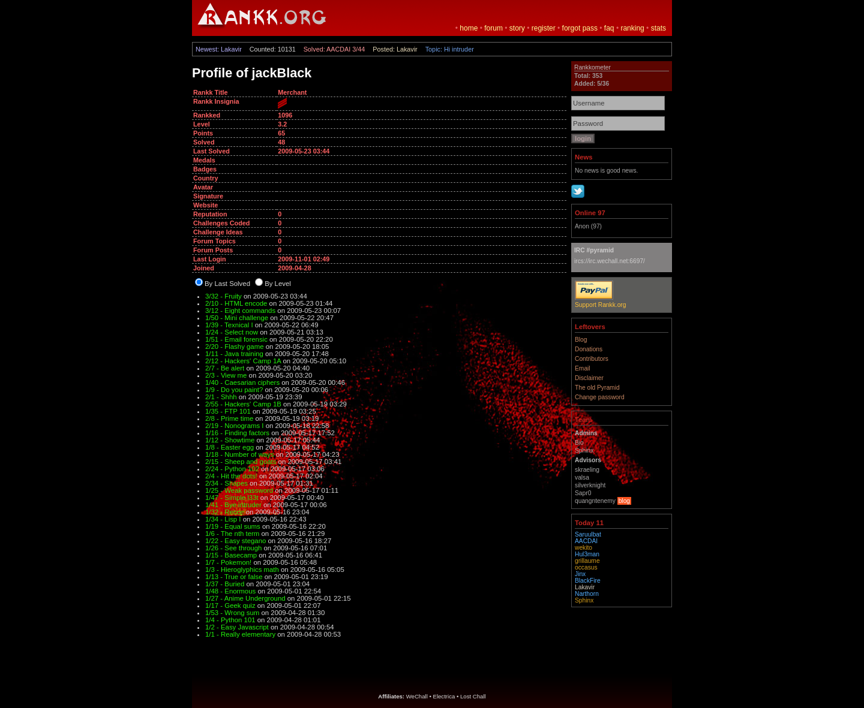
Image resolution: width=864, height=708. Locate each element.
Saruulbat (588, 534)
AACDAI (586, 541)
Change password (600, 397)
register (544, 28)
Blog (581, 339)
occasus (586, 567)
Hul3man (587, 554)
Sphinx (584, 600)
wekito (583, 547)
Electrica (444, 696)
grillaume (587, 561)
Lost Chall (473, 696)
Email (582, 368)
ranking (632, 28)
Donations (588, 349)
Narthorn (587, 593)
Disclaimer (589, 378)
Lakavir (585, 587)
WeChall (417, 696)
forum (493, 28)
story (517, 28)
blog (624, 501)
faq (609, 28)
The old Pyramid (597, 387)
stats (658, 28)
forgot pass (580, 28)
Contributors (591, 358)
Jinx (580, 574)
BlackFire (588, 580)
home (469, 28)
